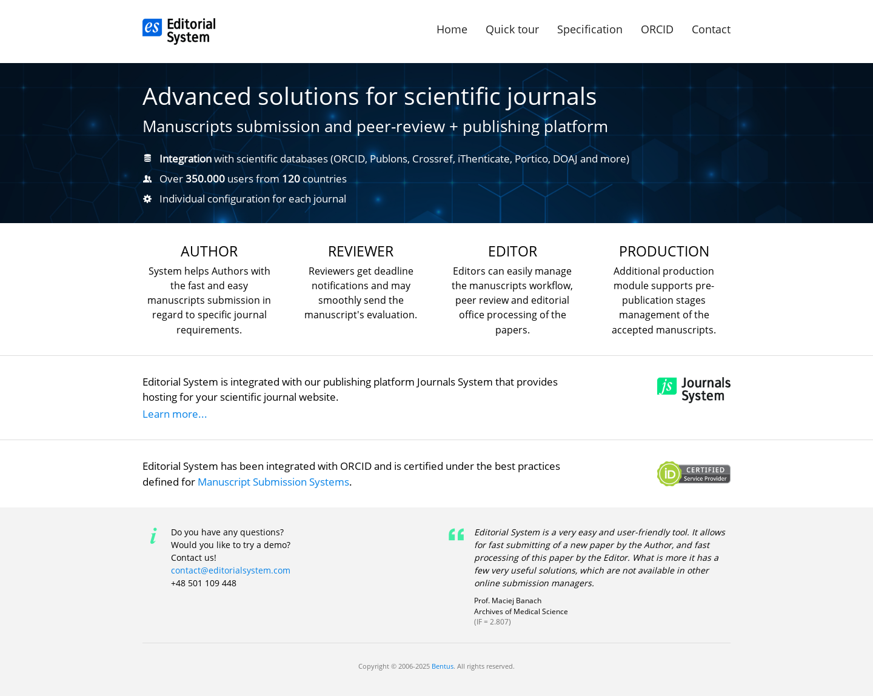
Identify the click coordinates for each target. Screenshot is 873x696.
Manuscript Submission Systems (273, 482)
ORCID (657, 29)
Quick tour (512, 29)
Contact (711, 29)
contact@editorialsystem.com (230, 570)
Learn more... (174, 414)
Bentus (442, 666)
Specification (590, 29)
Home (451, 29)
